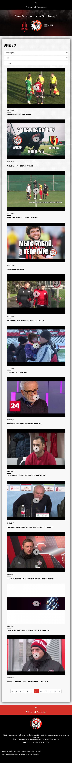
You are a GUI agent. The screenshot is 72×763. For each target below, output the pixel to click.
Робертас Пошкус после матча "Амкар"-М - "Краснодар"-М (30, 579)
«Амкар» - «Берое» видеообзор (19, 114)
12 (46, 691)
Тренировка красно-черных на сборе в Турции (25, 321)
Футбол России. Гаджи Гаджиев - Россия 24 (24, 424)
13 (50, 691)
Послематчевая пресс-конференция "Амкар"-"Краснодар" (30, 527)
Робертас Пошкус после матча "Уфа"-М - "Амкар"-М (27, 682)
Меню (48, 25)
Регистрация (40, 7)
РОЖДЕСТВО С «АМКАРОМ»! (17, 372)
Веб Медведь (34, 754)
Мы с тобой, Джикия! (15, 269)
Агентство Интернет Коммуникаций (28, 751)
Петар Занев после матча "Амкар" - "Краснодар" (26, 475)
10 (36, 691)
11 (41, 691)
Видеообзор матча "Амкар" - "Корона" (22, 218)
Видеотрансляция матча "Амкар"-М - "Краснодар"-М (28, 630)
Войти (29, 7)
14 (55, 691)
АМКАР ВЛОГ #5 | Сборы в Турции (20, 166)
